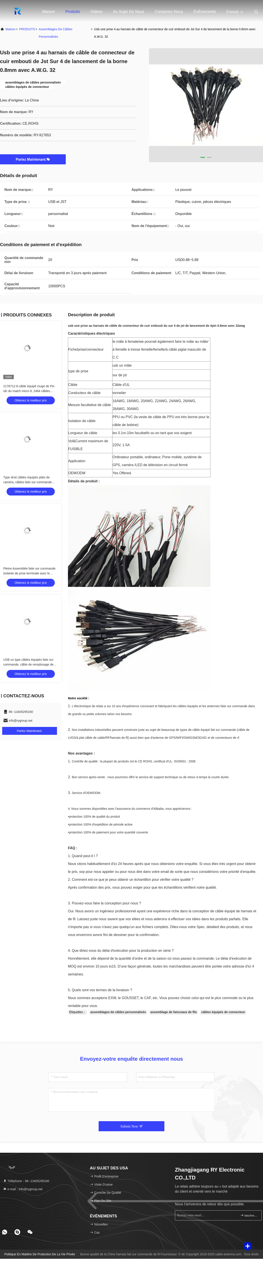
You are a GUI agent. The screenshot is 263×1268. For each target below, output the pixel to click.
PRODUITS (27, 29)
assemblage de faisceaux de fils (173, 1012)
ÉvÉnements (205, 11)
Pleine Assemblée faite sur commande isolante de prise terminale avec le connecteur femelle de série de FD (29, 573)
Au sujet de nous (128, 11)
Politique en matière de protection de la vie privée (39, 1254)
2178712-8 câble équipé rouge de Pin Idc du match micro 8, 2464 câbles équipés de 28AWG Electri (29, 391)
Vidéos (97, 11)
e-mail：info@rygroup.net (23, 1189)
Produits (73, 11)
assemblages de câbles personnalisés (55, 32)
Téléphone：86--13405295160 (26, 1181)
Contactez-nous (169, 11)
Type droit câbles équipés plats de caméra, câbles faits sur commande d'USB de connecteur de (27, 482)
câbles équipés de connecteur (223, 1012)
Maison (48, 11)
